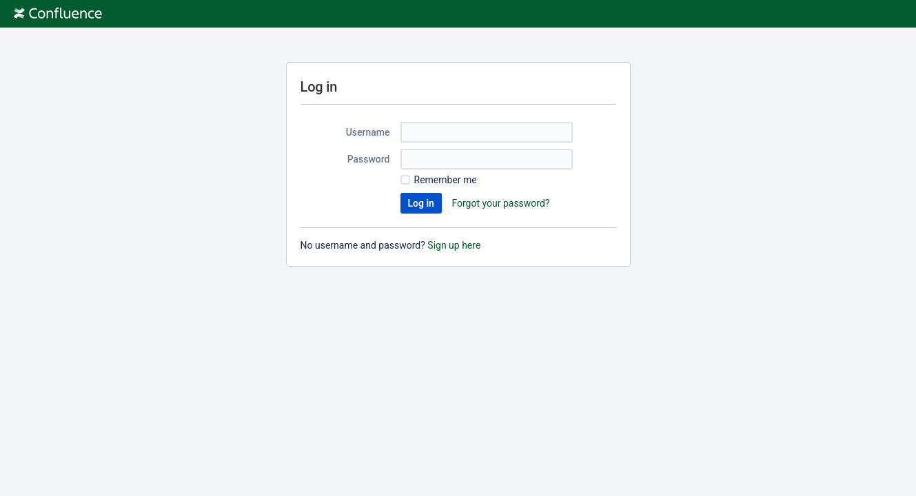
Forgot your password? (500, 203)
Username (368, 132)
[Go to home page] (58, 14)
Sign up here (453, 245)
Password (368, 159)
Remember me (445, 179)
